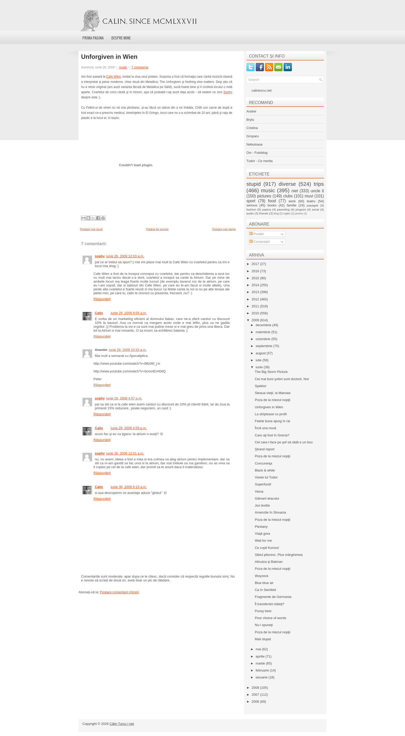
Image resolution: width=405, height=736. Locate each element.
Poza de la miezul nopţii (272, 400)
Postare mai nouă (91, 229)
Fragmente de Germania (273, 597)
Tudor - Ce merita (259, 161)
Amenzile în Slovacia (270, 512)
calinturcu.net (261, 90)
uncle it (317, 191)
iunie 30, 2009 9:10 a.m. (129, 487)
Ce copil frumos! (267, 548)
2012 (256, 299)
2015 (256, 278)
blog (276, 213)
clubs (288, 196)
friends (263, 213)
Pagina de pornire (157, 229)
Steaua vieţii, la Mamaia (272, 393)
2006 (256, 701)
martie (261, 663)
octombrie (263, 339)
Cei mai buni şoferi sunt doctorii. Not (282, 379)
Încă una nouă (265, 428)
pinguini (300, 209)
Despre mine (121, 38)
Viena (259, 491)
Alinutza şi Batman (269, 562)
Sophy (227, 92)
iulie (259, 360)
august (261, 353)
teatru (311, 201)
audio (250, 213)
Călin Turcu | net (122, 724)
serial (315, 209)
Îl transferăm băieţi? (269, 604)
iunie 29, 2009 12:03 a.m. (125, 256)
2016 (256, 271)
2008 (256, 688)
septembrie (264, 346)
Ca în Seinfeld (265, 590)
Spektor (260, 386)
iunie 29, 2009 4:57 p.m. (124, 398)
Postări (257, 234)
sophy (100, 256)
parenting (283, 209)
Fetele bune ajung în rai (272, 421)
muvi (309, 196)
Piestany (261, 527)
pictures (264, 196)
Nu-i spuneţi (263, 625)
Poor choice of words (270, 618)
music (123, 67)
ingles (286, 213)
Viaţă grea (262, 533)
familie (292, 205)
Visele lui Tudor (266, 477)
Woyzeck (261, 576)
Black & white (265, 470)
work (292, 201)
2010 (256, 313)
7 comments (139, 67)
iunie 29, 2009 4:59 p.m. (129, 428)
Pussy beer (263, 611)
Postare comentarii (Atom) (119, 592)
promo (299, 213)
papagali (312, 205)
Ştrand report (264, 449)
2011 (256, 306)
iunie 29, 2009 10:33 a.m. (128, 350)
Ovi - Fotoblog (257, 153)
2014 (256, 285)
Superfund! (263, 484)
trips (319, 184)
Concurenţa (263, 463)
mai (259, 649)
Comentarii (260, 242)
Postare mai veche (224, 229)
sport (250, 201)
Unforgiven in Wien (109, 57)
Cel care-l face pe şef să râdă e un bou (284, 442)
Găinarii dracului (267, 498)
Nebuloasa (254, 144)
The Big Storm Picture (271, 372)
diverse (287, 184)
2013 (256, 292)
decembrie (264, 325)
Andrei (251, 111)
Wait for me (263, 540)
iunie (260, 367)
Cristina (252, 128)
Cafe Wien (113, 76)
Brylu (250, 120)
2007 (256, 695)
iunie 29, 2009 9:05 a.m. (129, 313)
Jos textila (262, 505)
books (272, 205)
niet (295, 191)
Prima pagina (93, 38)
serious (251, 205)
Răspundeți (102, 299)
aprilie (261, 656)
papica (266, 209)
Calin (99, 313)
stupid (253, 184)
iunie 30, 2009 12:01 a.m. (125, 453)
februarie (263, 670)
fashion (251, 209)
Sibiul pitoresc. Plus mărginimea (278, 555)
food (272, 201)
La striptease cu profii (271, 414)
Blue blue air (264, 583)
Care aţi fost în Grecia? (272, 435)
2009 (256, 320)
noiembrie (263, 332)
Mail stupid (263, 639)
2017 (256, 264)
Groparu (252, 136)
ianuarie (262, 677)
